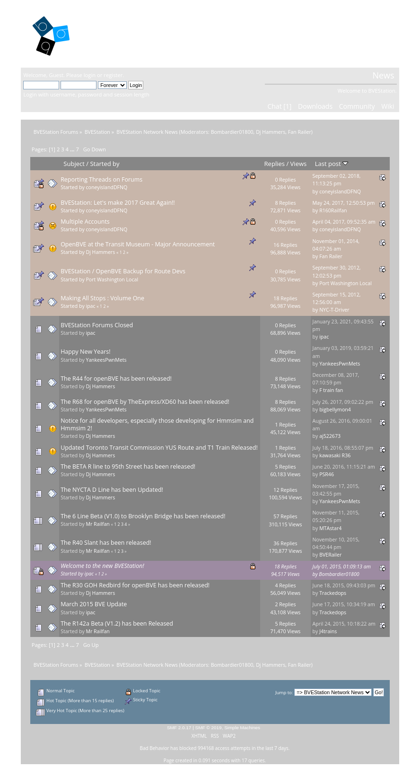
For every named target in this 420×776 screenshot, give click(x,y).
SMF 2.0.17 (179, 727)
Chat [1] (279, 106)
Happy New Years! (85, 352)
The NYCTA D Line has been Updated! (112, 490)
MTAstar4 (330, 528)
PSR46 (326, 474)
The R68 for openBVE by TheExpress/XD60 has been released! (145, 402)
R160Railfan (333, 210)
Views (298, 163)
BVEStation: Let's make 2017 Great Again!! (118, 203)
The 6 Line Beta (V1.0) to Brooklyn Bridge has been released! (143, 516)
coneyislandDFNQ (106, 187)
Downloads (315, 106)
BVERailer (330, 554)
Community (357, 106)
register (113, 74)
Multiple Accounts (85, 222)
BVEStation (124, 33)
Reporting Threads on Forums (101, 179)
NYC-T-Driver (334, 309)
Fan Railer (299, 132)
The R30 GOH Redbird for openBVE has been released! (135, 585)
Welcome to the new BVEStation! (102, 566)
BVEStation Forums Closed (97, 325)
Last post (331, 163)
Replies (274, 163)
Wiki (387, 106)
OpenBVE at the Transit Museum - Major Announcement (138, 244)
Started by (104, 163)
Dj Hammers (270, 132)
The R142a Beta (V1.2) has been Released (117, 623)
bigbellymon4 (335, 409)
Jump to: (284, 692)
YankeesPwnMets (106, 360)
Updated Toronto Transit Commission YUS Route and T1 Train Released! (159, 448)
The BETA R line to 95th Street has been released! (128, 466)
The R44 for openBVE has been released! (116, 379)
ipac (90, 306)
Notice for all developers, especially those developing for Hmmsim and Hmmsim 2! (157, 424)
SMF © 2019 (208, 727)
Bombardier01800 (232, 132)
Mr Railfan (97, 524)
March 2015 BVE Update (94, 604)
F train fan (331, 390)
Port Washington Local (112, 279)
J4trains (328, 631)
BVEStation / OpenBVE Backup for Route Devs (123, 271)
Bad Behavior (154, 748)
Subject (74, 163)
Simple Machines (242, 727)
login (90, 74)
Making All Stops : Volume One (102, 298)
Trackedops (332, 593)
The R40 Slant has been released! (106, 543)
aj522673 (330, 436)
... (73, 149)
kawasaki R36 (334, 455)
